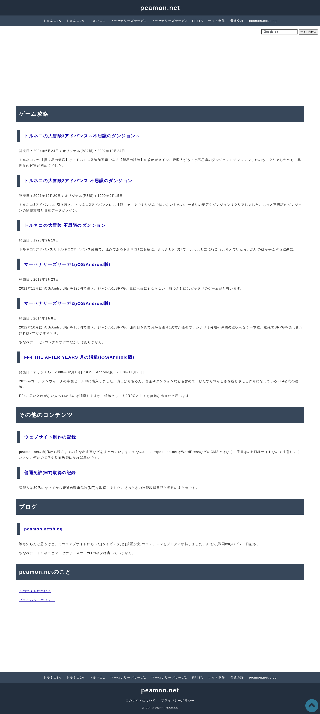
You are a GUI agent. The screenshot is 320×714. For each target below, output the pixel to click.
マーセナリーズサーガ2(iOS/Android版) (67, 303)
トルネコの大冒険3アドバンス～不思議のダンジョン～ (82, 135)
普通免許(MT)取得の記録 (50, 472)
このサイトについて (35, 591)
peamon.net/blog (263, 20)
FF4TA (197, 20)
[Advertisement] (160, 69)
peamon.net (160, 7)
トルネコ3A (52, 20)
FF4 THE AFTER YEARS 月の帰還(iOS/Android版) (79, 357)
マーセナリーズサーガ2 (169, 20)
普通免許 (237, 20)
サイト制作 (216, 20)
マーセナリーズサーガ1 (128, 20)
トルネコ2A (75, 20)
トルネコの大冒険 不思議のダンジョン (65, 225)
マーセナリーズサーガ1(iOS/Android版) (67, 264)
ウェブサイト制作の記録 (50, 437)
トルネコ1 (97, 20)
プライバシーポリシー (37, 600)
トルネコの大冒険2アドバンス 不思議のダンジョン (78, 180)
